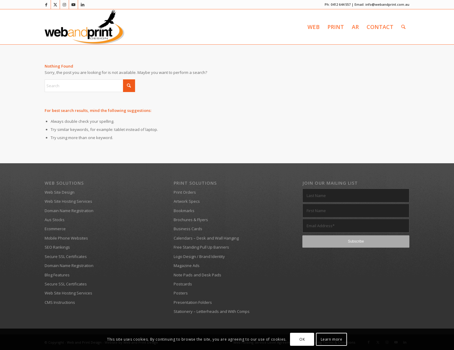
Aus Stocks (55, 219)
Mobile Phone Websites (66, 238)
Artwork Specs (187, 201)
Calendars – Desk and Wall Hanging (206, 238)
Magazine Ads (187, 265)
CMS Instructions (60, 302)
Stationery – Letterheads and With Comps (212, 311)
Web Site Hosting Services (68, 201)
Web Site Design (59, 192)
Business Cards (188, 228)
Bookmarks (184, 210)
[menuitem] (313, 26)
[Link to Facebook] (46, 4)
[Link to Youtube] (73, 4)
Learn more (331, 339)
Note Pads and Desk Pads (197, 275)
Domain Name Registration (69, 210)
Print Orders (185, 192)
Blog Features (57, 275)
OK (302, 339)
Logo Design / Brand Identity (199, 256)
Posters (181, 293)
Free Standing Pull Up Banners (201, 247)
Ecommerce (55, 228)
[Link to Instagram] (64, 4)
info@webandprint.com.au (387, 4)
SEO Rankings (57, 247)
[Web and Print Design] (84, 26)
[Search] (403, 26)
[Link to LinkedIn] (82, 4)
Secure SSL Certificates (66, 256)
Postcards (183, 284)
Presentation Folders (193, 302)
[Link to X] (55, 4)
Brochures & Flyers (191, 219)
